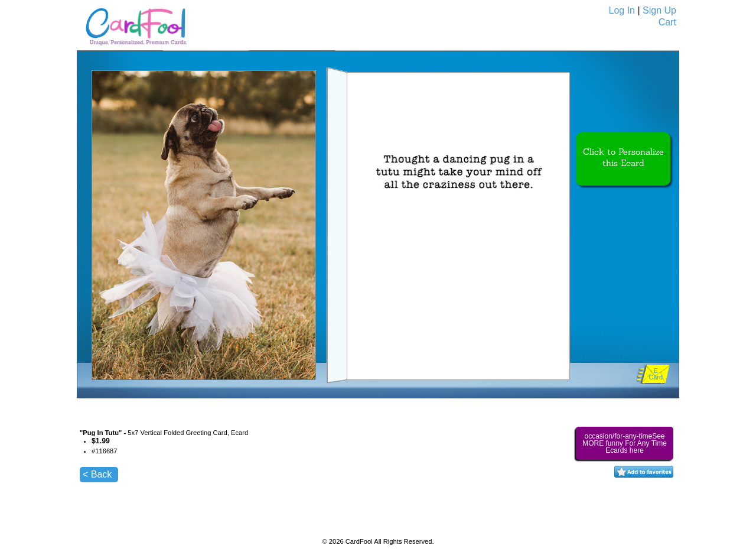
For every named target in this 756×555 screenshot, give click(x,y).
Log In (622, 10)
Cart (667, 22)
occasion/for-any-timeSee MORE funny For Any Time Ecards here (624, 443)
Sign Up (659, 10)
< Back (97, 474)
